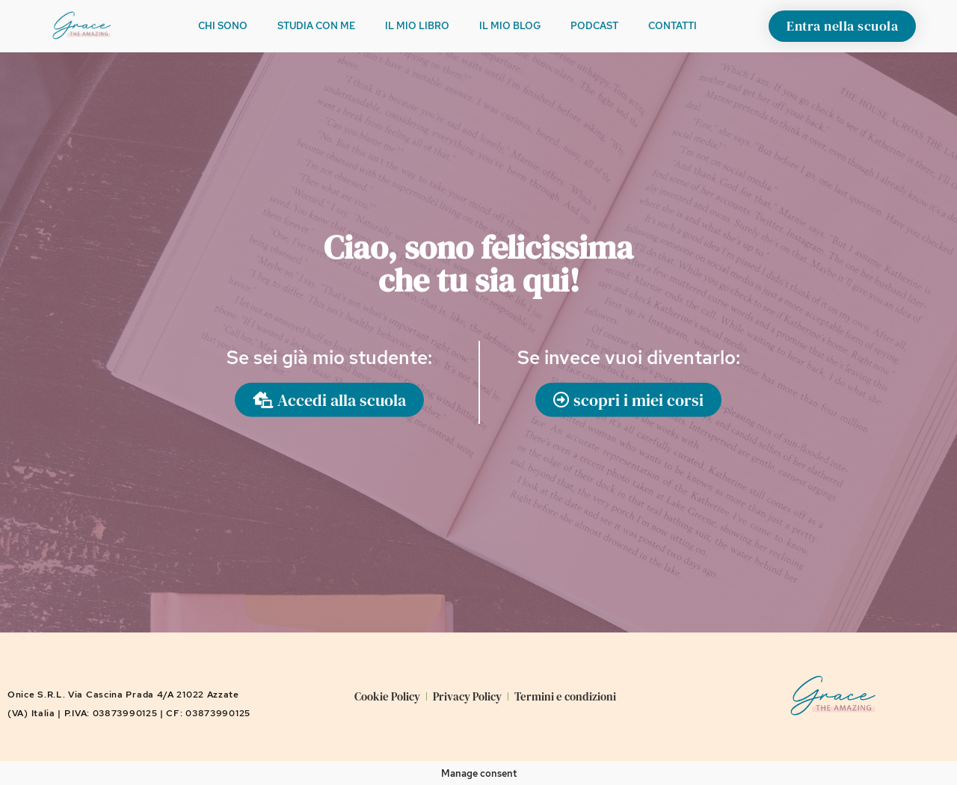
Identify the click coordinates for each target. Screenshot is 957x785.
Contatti (672, 25)
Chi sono (222, 25)
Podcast (594, 25)
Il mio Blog (510, 25)
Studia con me (316, 25)
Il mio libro (417, 25)
